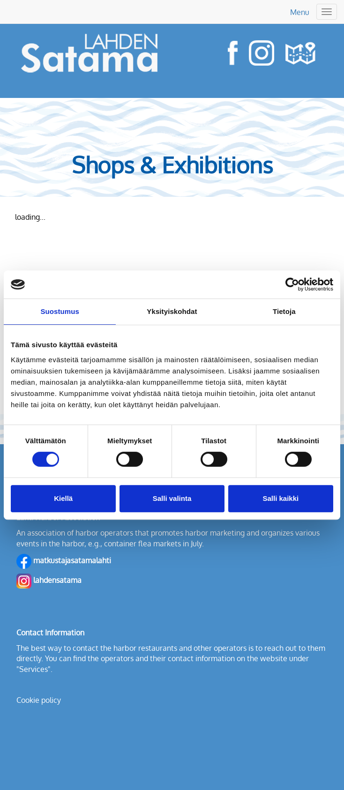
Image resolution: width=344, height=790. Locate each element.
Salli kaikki (280, 498)
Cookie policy (38, 700)
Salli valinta (172, 498)
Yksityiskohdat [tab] (172, 311)
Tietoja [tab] (284, 311)
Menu (299, 12)
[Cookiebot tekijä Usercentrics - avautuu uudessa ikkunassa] (292, 284)
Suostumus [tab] (59, 311)
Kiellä (63, 498)
